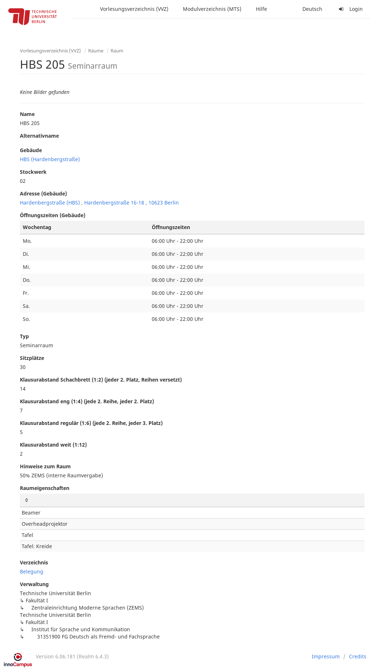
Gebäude (31, 150)
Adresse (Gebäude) (43, 193)
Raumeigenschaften (44, 488)
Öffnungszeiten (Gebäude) (52, 215)
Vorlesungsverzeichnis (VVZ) (134, 8)
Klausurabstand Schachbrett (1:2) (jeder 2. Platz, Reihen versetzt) (101, 379)
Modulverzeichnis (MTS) (212, 8)
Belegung (31, 571)
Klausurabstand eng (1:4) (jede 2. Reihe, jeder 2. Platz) (87, 401)
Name (27, 114)
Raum (117, 50)
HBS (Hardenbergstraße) (50, 159)
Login (350, 8)
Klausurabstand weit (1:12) (53, 444)
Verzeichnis (34, 562)
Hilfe (261, 8)
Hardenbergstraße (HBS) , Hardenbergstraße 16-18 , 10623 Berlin (99, 202)
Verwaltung (34, 584)
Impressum (326, 656)
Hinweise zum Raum (45, 466)
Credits (357, 656)
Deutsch (312, 8)
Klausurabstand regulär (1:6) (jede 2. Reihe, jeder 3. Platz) (91, 423)
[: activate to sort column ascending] (192, 500)
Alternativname (39, 135)
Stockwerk (33, 171)
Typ (24, 336)
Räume (95, 50)
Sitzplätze (32, 357)
